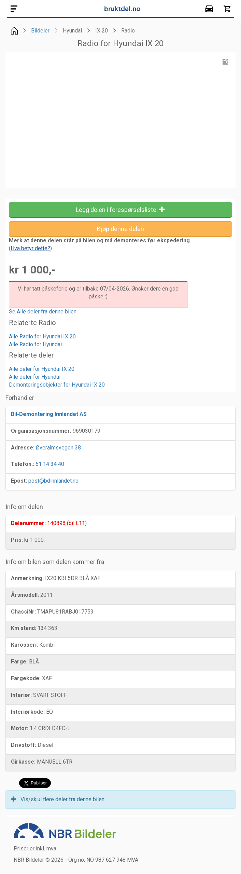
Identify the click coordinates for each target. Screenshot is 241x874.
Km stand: (23, 628)
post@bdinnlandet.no (53, 481)
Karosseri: (24, 645)
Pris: (17, 540)
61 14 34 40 (50, 464)
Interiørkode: (28, 712)
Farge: (19, 661)
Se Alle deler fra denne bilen (42, 311)
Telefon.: (22, 464)
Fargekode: (26, 678)
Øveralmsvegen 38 (58, 447)
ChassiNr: (23, 611)
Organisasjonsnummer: (41, 431)
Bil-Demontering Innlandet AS (49, 414)
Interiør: (21, 695)
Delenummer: (28, 523)
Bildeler (40, 30)
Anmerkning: (27, 578)
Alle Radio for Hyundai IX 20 (42, 336)
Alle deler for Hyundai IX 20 (41, 369)
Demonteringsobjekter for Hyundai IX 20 (57, 384)
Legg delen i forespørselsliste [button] (120, 209)
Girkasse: (23, 761)
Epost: (19, 481)
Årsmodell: (25, 595)
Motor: (19, 728)
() (30, 248)
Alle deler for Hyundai (34, 377)
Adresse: (22, 447)
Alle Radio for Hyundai (35, 344)
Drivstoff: (23, 745)
